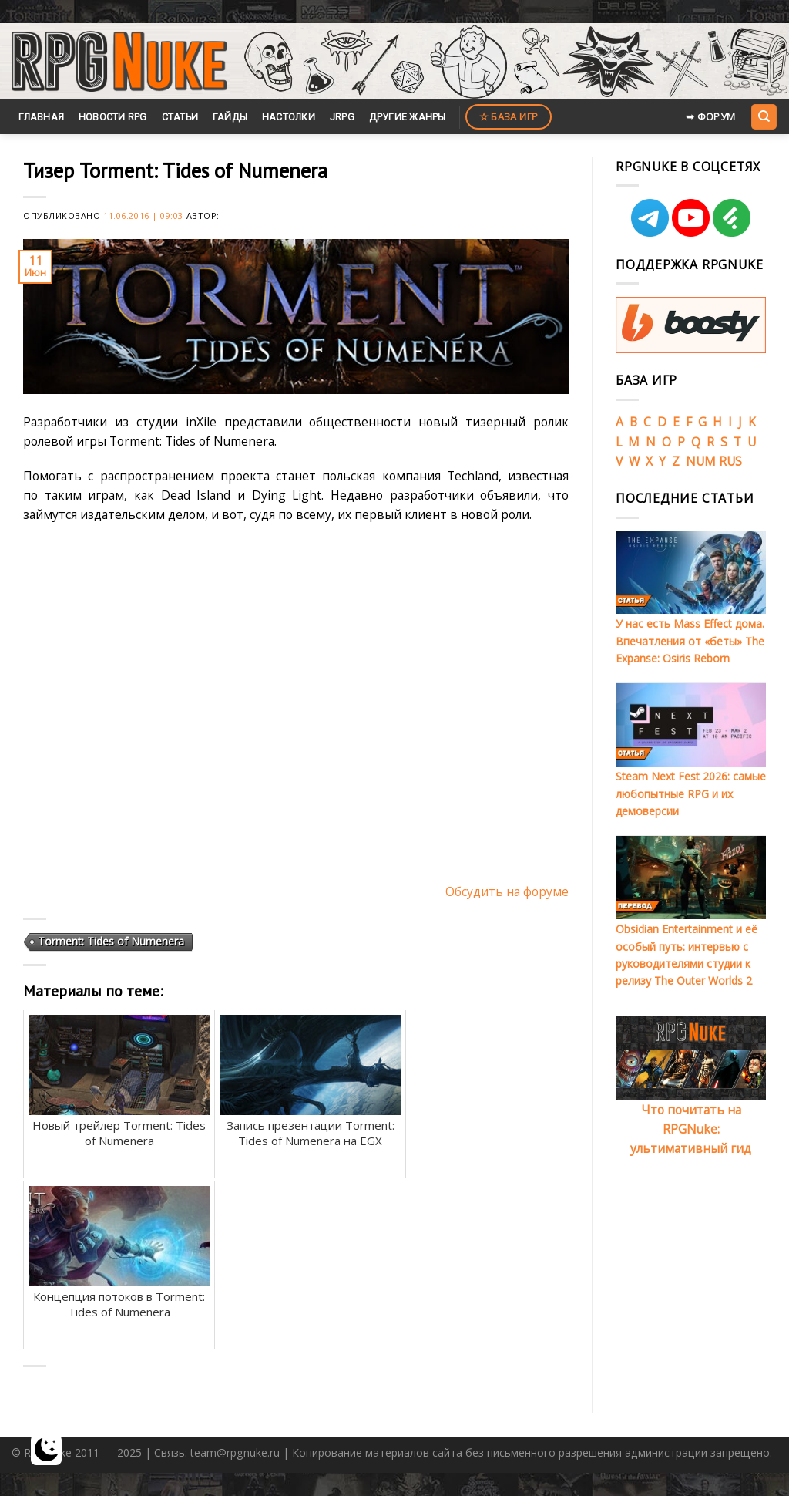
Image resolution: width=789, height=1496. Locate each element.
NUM (701, 461)
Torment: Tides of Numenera (111, 941)
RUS (730, 461)
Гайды (230, 117)
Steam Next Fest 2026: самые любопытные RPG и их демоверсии (691, 793)
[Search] (763, 116)
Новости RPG (113, 117)
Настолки (288, 117)
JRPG (342, 117)
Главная (41, 117)
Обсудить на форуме (507, 891)
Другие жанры (407, 117)
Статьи (180, 117)
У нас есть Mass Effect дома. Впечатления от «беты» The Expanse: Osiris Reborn (690, 640)
